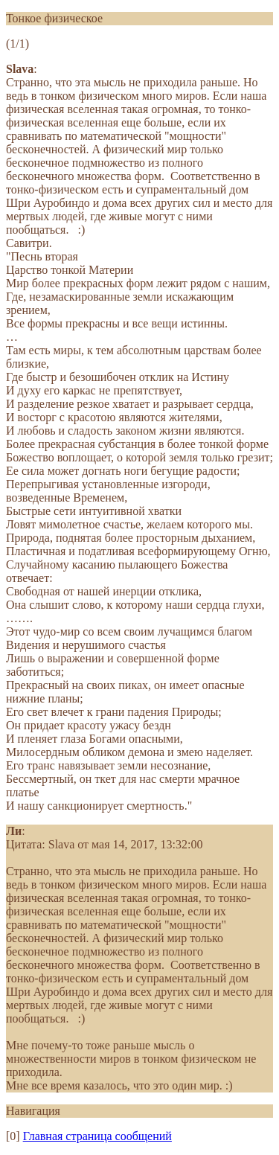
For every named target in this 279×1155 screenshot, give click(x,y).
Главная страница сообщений (97, 1136)
